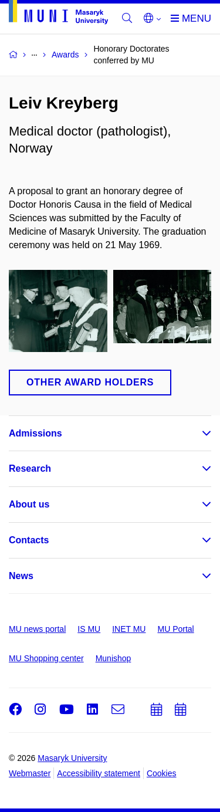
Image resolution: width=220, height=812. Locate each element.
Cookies (162, 773)
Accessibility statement (98, 773)
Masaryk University (72, 758)
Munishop (113, 658)
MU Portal (175, 629)
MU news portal (37, 629)
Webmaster (29, 773)
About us (29, 504)
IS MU (88, 629)
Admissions (35, 433)
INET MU (128, 629)
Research (30, 468)
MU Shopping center (46, 658)
